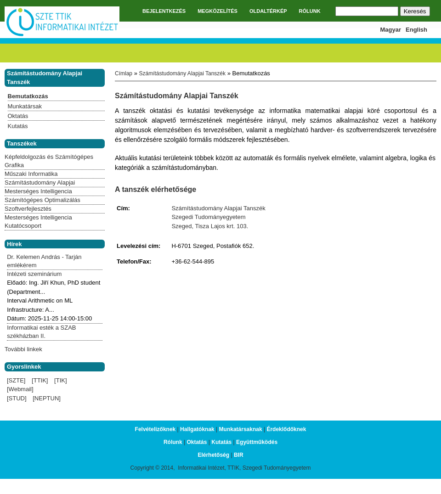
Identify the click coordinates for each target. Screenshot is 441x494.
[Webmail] (20, 389)
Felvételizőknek (155, 429)
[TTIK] (40, 380)
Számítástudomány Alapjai (40, 182)
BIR (238, 455)
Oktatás (18, 115)
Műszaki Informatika (31, 173)
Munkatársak (25, 106)
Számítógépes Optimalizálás (42, 199)
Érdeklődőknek (286, 429)
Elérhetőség (213, 455)
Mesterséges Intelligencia (38, 191)
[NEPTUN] (47, 398)
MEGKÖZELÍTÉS (217, 11)
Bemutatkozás (28, 96)
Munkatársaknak (240, 429)
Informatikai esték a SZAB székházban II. (41, 331)
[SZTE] (16, 380)
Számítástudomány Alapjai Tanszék (182, 73)
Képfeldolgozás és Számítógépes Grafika (49, 160)
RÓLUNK (310, 11)
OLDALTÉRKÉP (268, 11)
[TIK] (60, 380)
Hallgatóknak (197, 429)
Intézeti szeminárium (34, 273)
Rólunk (173, 442)
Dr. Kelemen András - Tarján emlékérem (44, 261)
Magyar (390, 29)
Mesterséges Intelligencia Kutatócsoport (38, 221)
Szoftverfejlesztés (28, 208)
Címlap (123, 73)
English (416, 29)
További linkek (23, 349)
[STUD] (17, 398)
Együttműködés (256, 442)
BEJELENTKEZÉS (164, 11)
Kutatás (18, 126)
